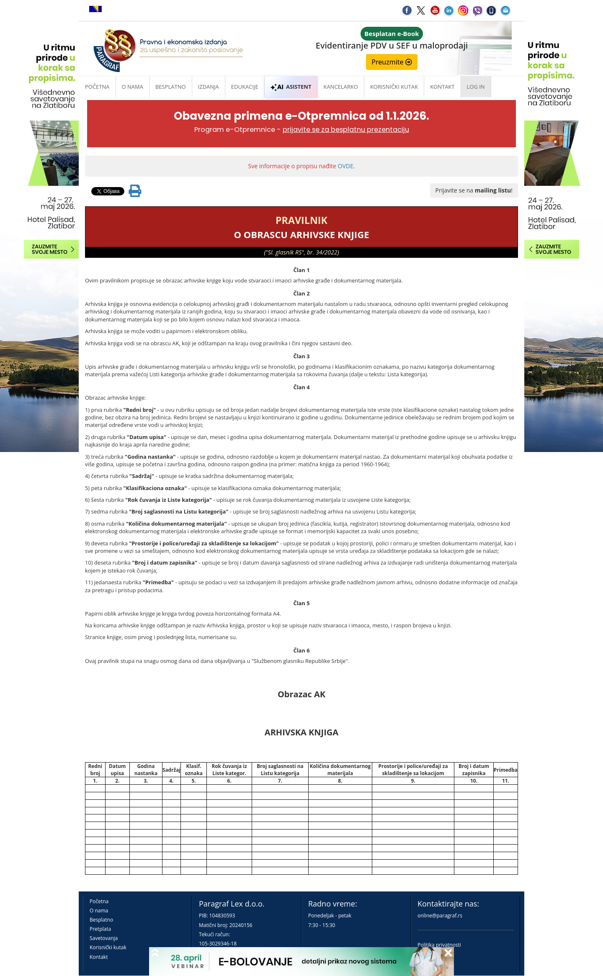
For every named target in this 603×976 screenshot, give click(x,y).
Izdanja (208, 86)
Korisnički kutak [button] (394, 86)
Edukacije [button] (244, 86)
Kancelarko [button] (340, 86)
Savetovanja (104, 938)
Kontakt (99, 957)
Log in (476, 86)
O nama (132, 86)
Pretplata (100, 928)
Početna (97, 86)
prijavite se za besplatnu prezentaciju (346, 129)
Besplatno (170, 86)
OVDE (345, 166)
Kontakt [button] (442, 86)
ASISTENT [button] (291, 86)
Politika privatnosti (439, 944)
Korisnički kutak (108, 947)
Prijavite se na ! (474, 190)
